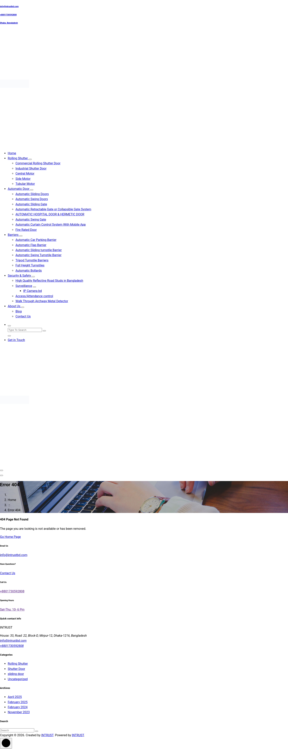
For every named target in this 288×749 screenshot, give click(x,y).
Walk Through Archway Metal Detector (41, 301)
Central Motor (24, 173)
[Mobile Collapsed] (30, 159)
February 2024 (17, 707)
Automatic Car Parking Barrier (35, 240)
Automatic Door (19, 189)
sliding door (16, 674)
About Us (14, 306)
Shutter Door (16, 669)
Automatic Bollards (28, 270)
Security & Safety (20, 275)
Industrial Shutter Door (30, 168)
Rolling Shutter (18, 158)
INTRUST (47, 735)
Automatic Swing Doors (31, 199)
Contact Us (23, 316)
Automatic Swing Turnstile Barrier (38, 255)
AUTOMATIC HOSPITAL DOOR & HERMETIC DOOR (49, 214)
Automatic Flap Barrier (30, 245)
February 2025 (17, 702)
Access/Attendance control (34, 296)
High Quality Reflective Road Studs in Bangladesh (49, 280)
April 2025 (15, 697)
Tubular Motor (25, 184)
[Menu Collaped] (1, 470)
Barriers (13, 235)
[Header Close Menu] (1, 475)
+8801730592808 (8, 15)
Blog (18, 311)
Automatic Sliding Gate (31, 204)
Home (12, 153)
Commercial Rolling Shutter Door (37, 163)
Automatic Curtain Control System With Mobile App (50, 224)
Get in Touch (16, 340)
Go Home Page (10, 537)
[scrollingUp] (6, 743)
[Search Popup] (9, 325)
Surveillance (23, 286)
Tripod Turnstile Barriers (31, 260)
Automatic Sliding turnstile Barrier (38, 250)
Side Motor (23, 179)
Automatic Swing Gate (30, 219)
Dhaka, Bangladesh (9, 23)
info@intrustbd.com (9, 6)
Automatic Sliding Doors (32, 194)
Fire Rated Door (26, 230)
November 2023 (19, 712)
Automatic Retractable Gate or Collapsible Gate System (53, 209)
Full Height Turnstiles (30, 265)
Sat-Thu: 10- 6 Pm (12, 609)
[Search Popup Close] (9, 335)
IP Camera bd (32, 291)
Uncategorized (18, 679)
